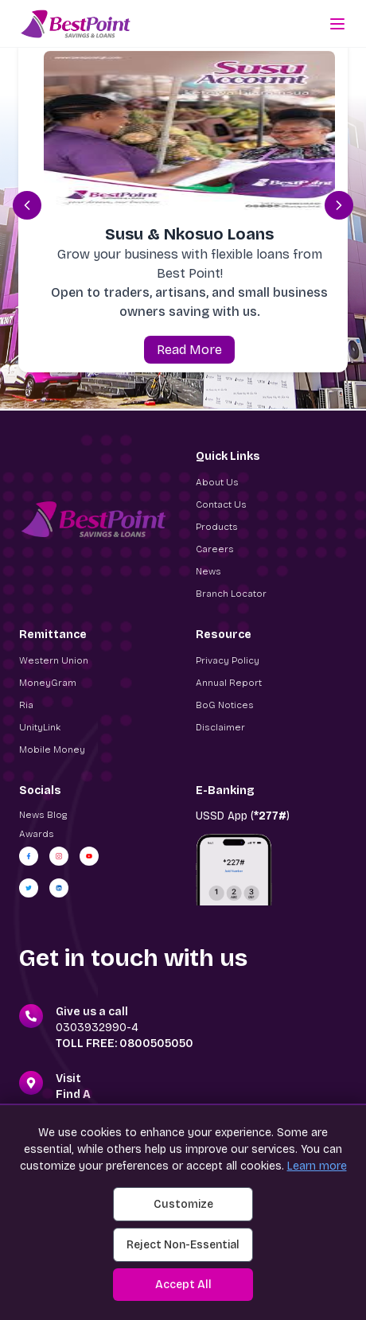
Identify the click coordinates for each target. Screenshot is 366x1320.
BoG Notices (225, 705)
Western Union (53, 660)
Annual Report (229, 682)
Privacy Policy (227, 660)
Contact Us (221, 504)
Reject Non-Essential (183, 1245)
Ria (26, 705)
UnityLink (39, 727)
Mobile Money (52, 749)
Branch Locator (231, 593)
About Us (217, 482)
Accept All (183, 1284)
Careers (215, 549)
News (208, 571)
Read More (189, 349)
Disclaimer (220, 727)
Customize (183, 1204)
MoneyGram (47, 682)
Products (217, 526)
